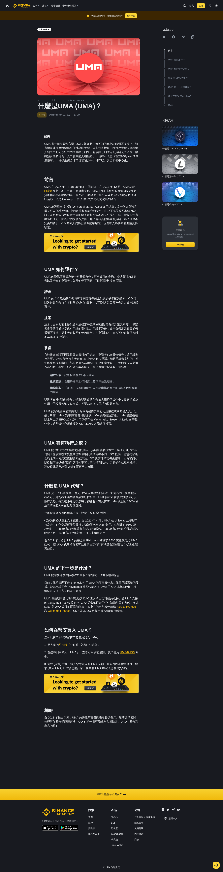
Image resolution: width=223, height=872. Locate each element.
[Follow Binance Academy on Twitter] (168, 810)
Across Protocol (127, 606)
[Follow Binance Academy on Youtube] (178, 810)
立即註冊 (180, 244)
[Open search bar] (183, 5)
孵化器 (114, 828)
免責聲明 (138, 828)
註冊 (201, 6)
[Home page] (22, 5)
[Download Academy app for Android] (69, 828)
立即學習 (131, 16)
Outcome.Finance (59, 610)
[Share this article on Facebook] (173, 37)
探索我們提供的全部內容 (111, 794)
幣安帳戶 (64, 644)
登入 (191, 5)
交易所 (114, 817)
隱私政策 (138, 823)
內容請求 (138, 834)
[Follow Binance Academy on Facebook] (163, 809)
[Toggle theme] (216, 6)
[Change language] (210, 5)
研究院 (114, 839)
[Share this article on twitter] (164, 37)
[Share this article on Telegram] (183, 37)
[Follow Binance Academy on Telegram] (173, 809)
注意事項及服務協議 (144, 817)
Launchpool (117, 834)
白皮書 (48, 190)
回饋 (136, 839)
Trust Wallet (117, 845)
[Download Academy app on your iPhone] (50, 828)
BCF (113, 823)
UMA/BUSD (127, 652)
